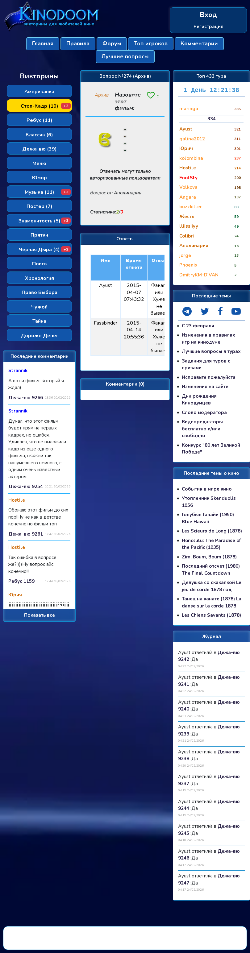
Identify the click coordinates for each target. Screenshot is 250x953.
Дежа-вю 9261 (25, 534)
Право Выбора (39, 292)
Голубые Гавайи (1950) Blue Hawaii (208, 518)
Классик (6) (39, 134)
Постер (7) (39, 206)
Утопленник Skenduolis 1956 (209, 501)
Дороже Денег (39, 335)
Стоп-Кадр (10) (46, 106)
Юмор (39, 177)
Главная (42, 43)
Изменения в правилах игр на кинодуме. (208, 338)
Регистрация (208, 26)
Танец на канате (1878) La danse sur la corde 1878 (211, 602)
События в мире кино (207, 489)
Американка (39, 91)
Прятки (39, 235)
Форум (111, 43)
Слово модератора (204, 412)
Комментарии (199, 43)
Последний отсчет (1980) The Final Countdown (211, 569)
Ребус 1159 (21, 581)
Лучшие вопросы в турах (211, 351)
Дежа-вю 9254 (25, 486)
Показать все (39, 615)
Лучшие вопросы (125, 56)
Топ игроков (151, 43)
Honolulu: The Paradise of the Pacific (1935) (211, 544)
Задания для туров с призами (206, 364)
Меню (39, 163)
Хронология (39, 278)
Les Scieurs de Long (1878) (212, 531)
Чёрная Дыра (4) (45, 249)
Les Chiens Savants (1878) (211, 615)
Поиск (39, 263)
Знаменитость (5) (45, 221)
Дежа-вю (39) (39, 149)
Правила (78, 43)
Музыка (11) (48, 192)
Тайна (39, 321)
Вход (208, 15)
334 (211, 119)
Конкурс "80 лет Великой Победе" (211, 448)
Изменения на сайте (205, 386)
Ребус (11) (39, 120)
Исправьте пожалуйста (208, 377)
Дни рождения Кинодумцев (199, 399)
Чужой (39, 307)
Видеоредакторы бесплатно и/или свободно (202, 429)
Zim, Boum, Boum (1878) (209, 557)
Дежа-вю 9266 (25, 398)
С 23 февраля (198, 326)
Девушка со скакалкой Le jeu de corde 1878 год (211, 586)
